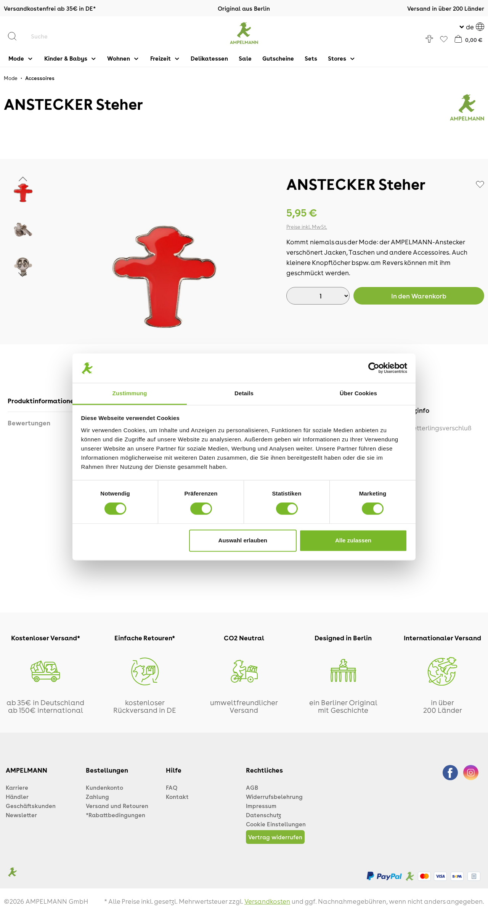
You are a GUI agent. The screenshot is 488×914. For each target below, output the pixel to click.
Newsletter (21, 815)
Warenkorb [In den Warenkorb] (418, 296)
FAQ (171, 787)
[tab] (43, 401)
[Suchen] (16, 36)
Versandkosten (267, 901)
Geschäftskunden (31, 806)
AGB (252, 787)
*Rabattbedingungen (115, 815)
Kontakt (177, 796)
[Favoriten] (444, 39)
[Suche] (74, 36)
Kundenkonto (104, 787)
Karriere (17, 787)
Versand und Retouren (117, 806)
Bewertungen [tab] (29, 423)
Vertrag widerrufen (275, 837)
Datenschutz (263, 815)
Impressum (261, 806)
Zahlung (97, 796)
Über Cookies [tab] (358, 393)
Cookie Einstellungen (276, 824)
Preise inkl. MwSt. (306, 226)
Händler (17, 796)
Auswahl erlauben (242, 540)
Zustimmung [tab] (129, 393)
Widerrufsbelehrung (274, 796)
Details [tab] (244, 393)
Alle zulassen (353, 540)
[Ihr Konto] (429, 39)
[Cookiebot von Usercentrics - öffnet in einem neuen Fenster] (373, 368)
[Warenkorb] (468, 39)
